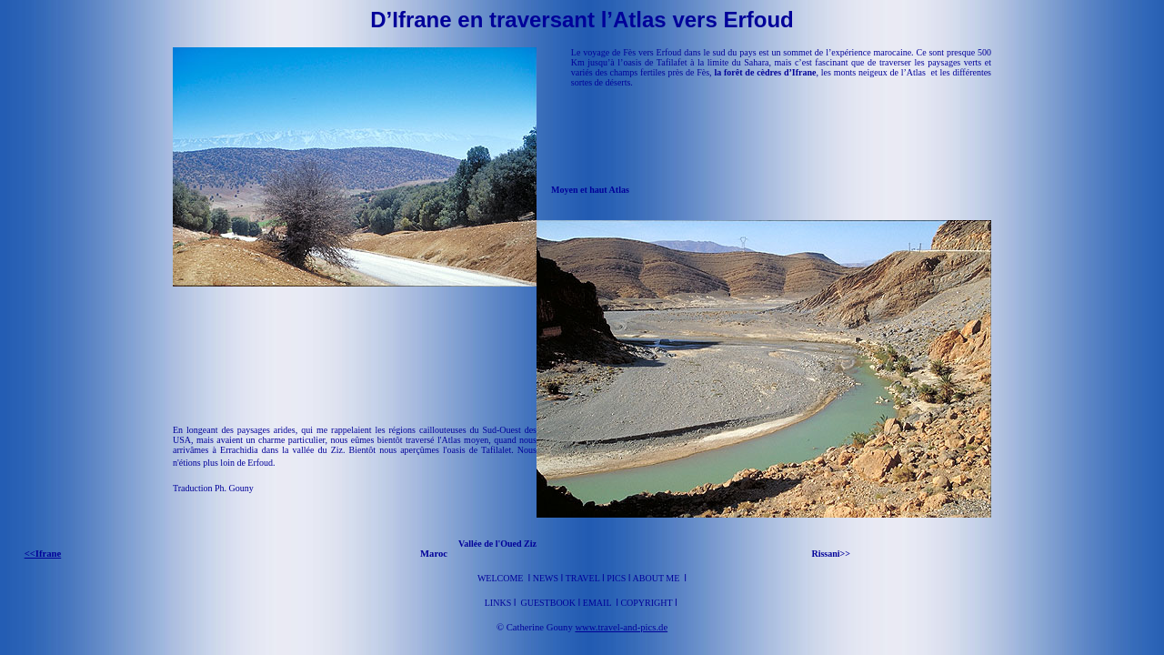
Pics (616, 578)
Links (499, 603)
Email (598, 603)
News (545, 578)
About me (656, 578)
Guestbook (548, 603)
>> (845, 554)
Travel (584, 578)
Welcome (500, 578)
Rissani (825, 554)
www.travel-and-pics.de (621, 627)
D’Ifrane (410, 19)
